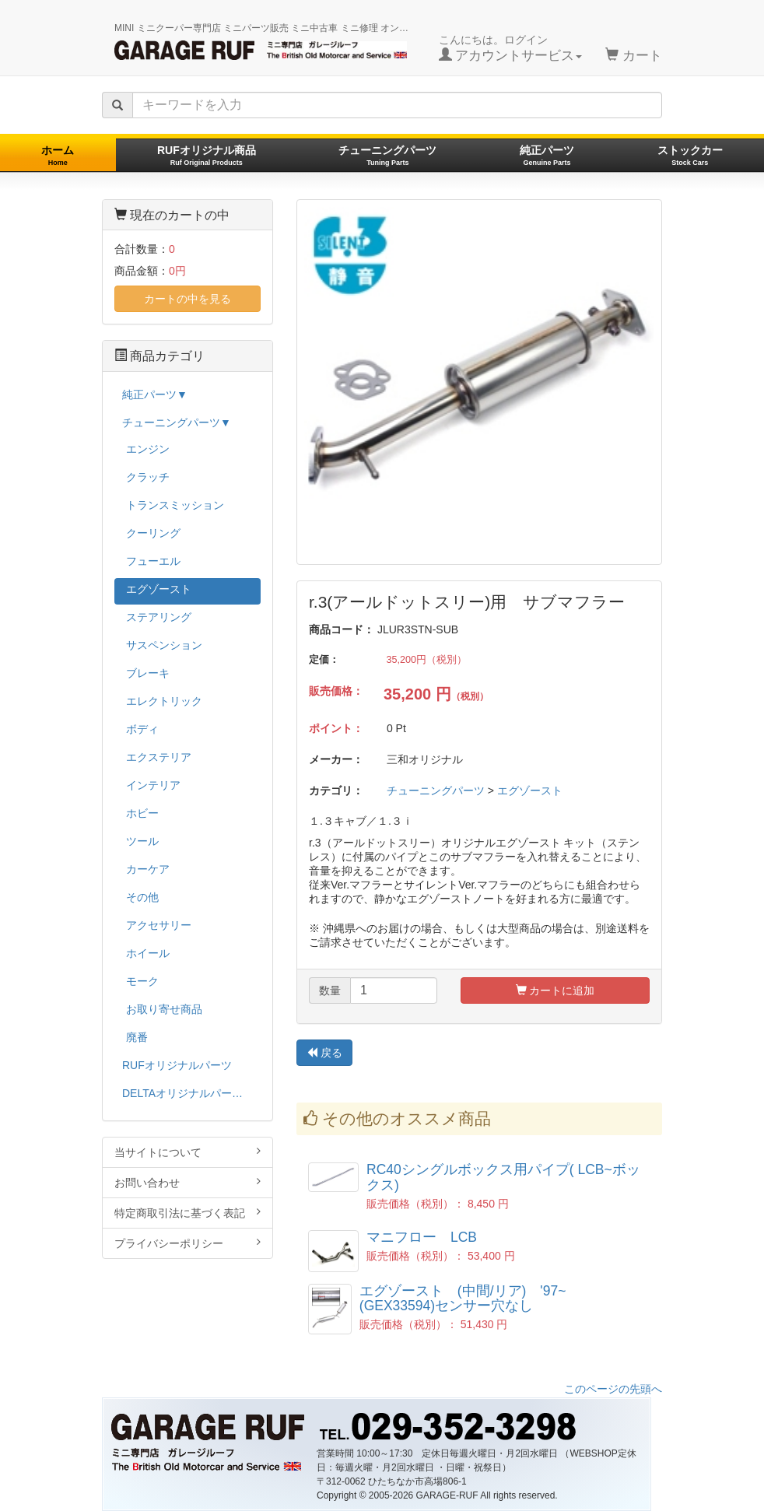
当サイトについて (187, 1152)
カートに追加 (555, 990)
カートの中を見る (187, 299)
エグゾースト (529, 790)
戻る (324, 1052)
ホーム (57, 155)
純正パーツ (547, 155)
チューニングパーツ (387, 155)
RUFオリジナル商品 (206, 155)
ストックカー (690, 155)
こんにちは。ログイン (511, 48)
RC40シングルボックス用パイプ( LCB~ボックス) (503, 1177)
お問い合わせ (187, 1182)
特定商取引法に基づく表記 (187, 1212)
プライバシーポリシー (187, 1243)
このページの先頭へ (613, 1389)
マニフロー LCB (421, 1237)
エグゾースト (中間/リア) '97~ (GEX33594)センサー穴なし (469, 1298)
